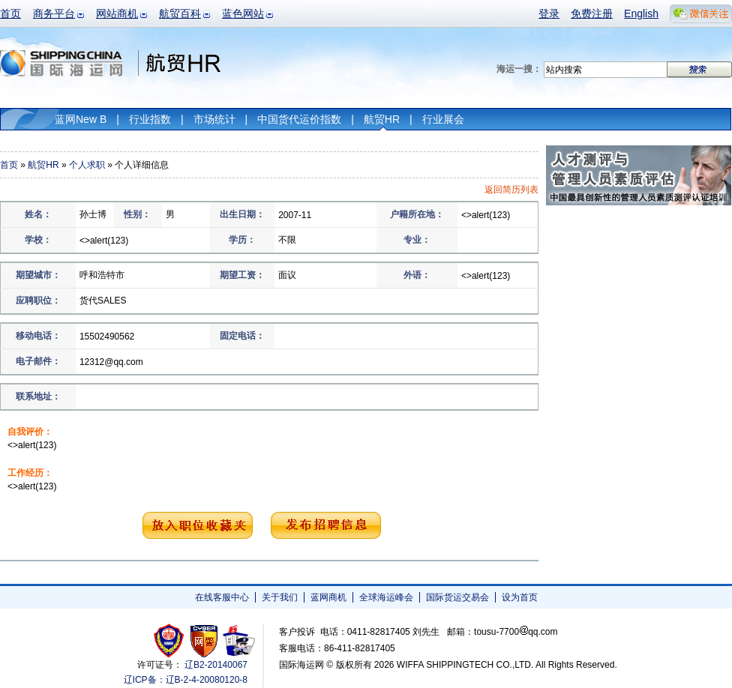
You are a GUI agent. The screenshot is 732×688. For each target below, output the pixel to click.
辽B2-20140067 (216, 665)
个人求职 (87, 165)
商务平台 (54, 13)
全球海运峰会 (386, 597)
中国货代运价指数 (299, 119)
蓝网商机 (328, 597)
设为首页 (520, 597)
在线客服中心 (222, 597)
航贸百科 (180, 13)
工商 (171, 640)
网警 (204, 640)
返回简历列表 (511, 189)
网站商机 (117, 13)
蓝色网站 (243, 13)
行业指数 (150, 119)
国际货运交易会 (457, 597)
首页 (10, 13)
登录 (549, 13)
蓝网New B (80, 119)
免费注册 (592, 13)
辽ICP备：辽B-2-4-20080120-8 (186, 680)
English (641, 13)
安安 (238, 640)
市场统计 (215, 119)
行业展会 (443, 119)
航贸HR (382, 119)
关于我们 (280, 597)
